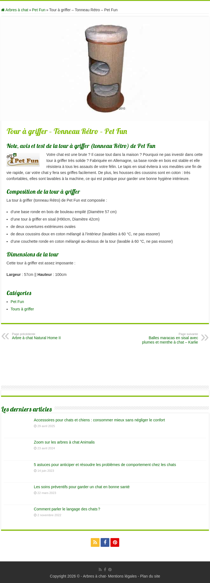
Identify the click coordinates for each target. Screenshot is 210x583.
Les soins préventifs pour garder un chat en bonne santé (82, 487)
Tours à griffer (22, 309)
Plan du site (150, 576)
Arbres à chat (14, 10)
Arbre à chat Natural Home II (40, 336)
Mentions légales (122, 576)
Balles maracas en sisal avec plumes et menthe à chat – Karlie (170, 338)
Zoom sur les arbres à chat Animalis (64, 442)
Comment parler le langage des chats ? (67, 509)
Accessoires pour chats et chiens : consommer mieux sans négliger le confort (99, 420)
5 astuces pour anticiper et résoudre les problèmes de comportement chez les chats (105, 464)
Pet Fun (38, 10)
